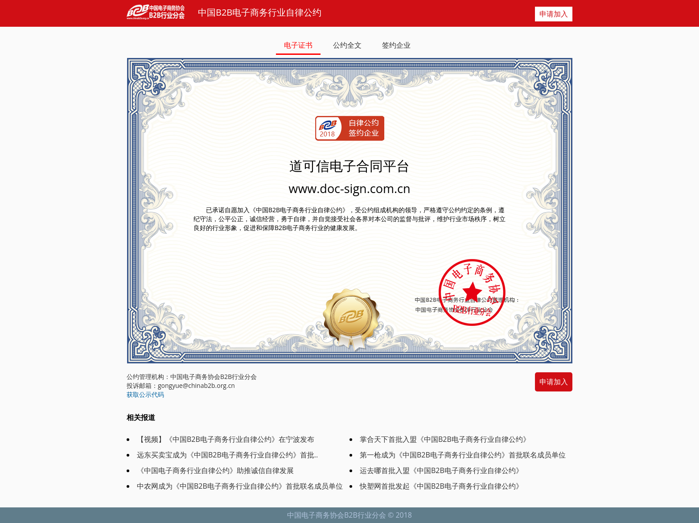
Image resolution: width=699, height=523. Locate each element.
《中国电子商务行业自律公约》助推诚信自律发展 (215, 470)
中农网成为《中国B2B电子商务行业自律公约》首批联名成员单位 (240, 486)
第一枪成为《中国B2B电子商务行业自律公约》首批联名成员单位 (463, 455)
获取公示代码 (145, 394)
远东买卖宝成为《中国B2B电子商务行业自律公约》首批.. (227, 455)
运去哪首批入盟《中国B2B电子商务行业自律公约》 (441, 470)
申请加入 (553, 14)
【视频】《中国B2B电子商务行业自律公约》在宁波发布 (225, 439)
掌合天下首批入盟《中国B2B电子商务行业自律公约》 (445, 439)
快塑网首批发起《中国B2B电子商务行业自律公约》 (441, 486)
